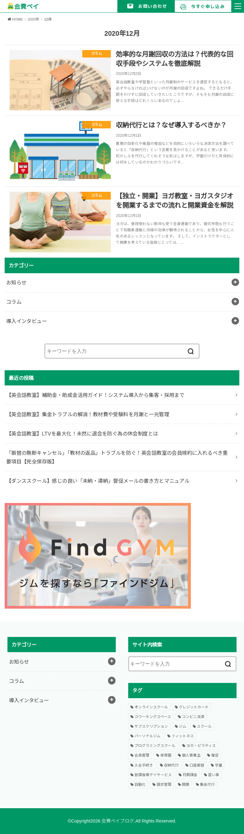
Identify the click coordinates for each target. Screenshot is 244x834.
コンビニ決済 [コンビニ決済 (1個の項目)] (193, 717)
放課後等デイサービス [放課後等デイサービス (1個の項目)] (153, 775)
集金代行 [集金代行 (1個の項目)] (207, 784)
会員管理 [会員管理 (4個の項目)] (141, 755)
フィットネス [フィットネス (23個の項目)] (182, 736)
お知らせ (16, 282)
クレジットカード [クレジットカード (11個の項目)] (194, 707)
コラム (13, 302)
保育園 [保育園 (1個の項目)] (165, 755)
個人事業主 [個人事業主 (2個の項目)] (191, 755)
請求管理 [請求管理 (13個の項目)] (163, 784)
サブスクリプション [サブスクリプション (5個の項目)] (151, 726)
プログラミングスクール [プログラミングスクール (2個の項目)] (154, 746)
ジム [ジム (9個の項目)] (182, 726)
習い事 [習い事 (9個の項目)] (213, 775)
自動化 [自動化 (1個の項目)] (140, 784)
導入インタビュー (26, 321)
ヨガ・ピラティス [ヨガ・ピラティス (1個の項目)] (201, 746)
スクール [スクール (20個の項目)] (204, 726)
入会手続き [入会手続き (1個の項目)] (143, 765)
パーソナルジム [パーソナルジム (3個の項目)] (147, 736)
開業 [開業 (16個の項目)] (185, 784)
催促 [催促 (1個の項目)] (215, 755)
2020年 (33, 19)
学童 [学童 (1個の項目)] (218, 765)
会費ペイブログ (118, 820)
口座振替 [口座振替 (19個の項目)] (196, 765)
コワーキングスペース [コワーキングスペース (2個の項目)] (152, 717)
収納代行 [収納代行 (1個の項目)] (171, 765)
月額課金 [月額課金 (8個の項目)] (190, 775)
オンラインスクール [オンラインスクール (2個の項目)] (151, 707)
